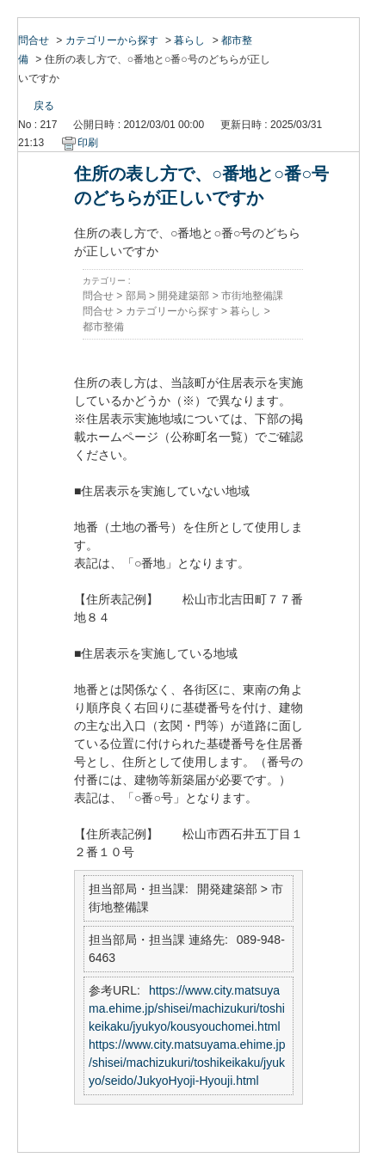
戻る (44, 106)
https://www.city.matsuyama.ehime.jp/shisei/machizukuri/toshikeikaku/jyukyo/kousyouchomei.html (187, 1008)
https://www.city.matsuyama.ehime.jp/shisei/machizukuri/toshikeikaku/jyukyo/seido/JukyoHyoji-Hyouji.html (187, 1062)
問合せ (33, 40)
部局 (136, 296)
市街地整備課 (252, 296)
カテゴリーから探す (111, 40)
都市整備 (103, 327)
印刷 (87, 143)
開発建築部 (183, 296)
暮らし (189, 40)
